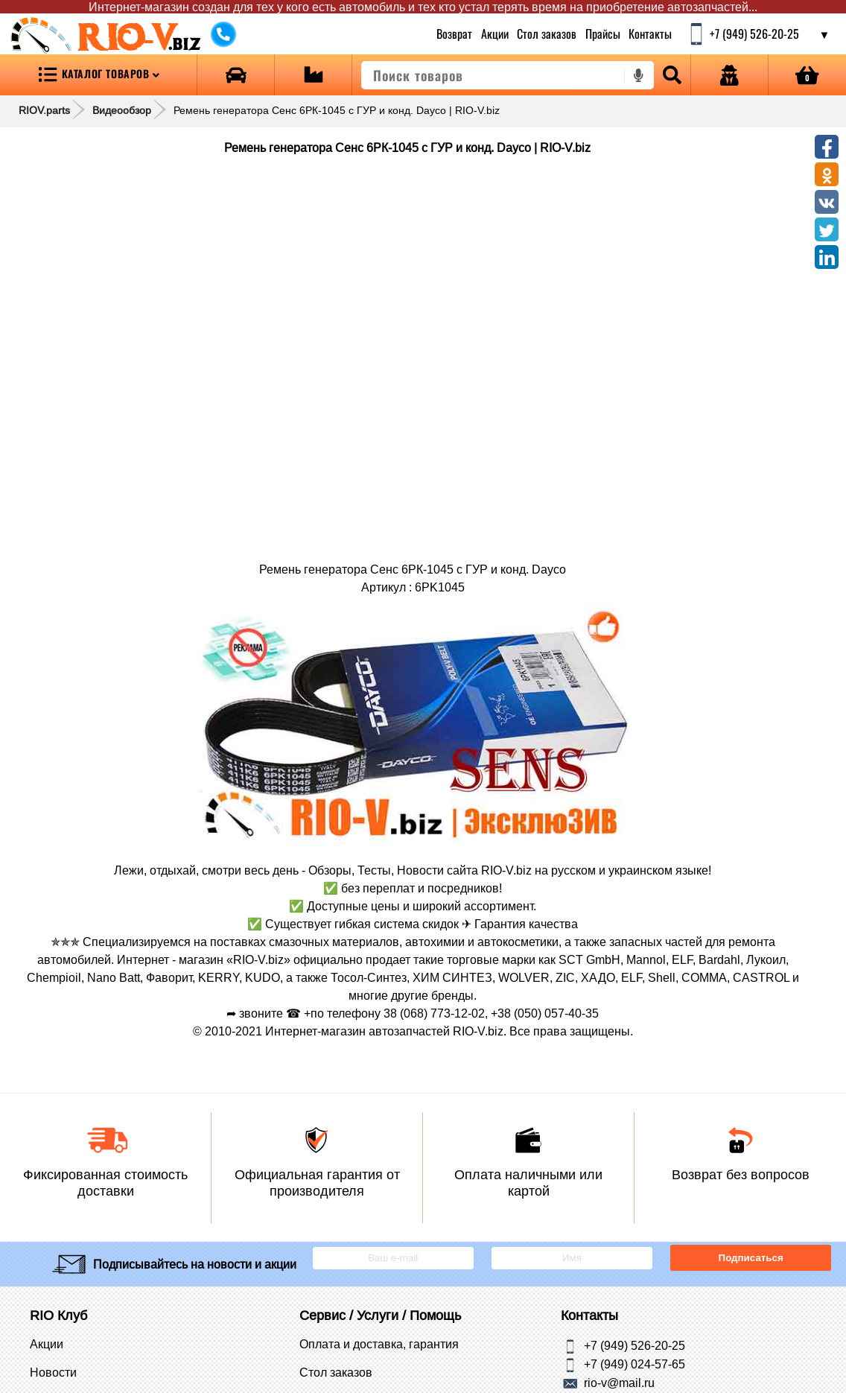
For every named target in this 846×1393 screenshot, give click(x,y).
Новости (53, 1372)
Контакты (650, 33)
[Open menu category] (98, 74)
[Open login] (729, 74)
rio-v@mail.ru (619, 1382)
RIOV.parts (44, 110)
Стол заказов (546, 33)
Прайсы (602, 33)
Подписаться (751, 1257)
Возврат (454, 33)
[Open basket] (807, 74)
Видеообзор (121, 110)
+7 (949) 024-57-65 (634, 1363)
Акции (494, 33)
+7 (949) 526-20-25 (634, 1344)
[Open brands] (235, 74)
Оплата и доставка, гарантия (379, 1344)
